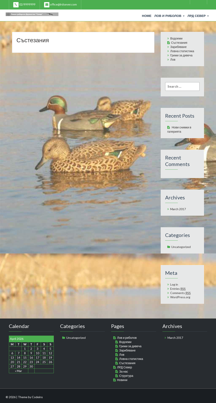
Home (146, 16)
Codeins (37, 397)
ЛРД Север (198, 16)
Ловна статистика (182, 51)
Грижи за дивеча (181, 55)
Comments (180, 293)
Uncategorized (181, 247)
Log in (174, 284)
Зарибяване (178, 47)
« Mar (18, 371)
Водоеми (176, 38)
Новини (122, 380)
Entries (178, 289)
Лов (172, 59)
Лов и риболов (169, 16)
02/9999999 (24, 4)
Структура (126, 375)
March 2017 (178, 209)
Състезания (32, 40)
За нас (123, 371)
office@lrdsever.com (60, 4)
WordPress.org (180, 297)
